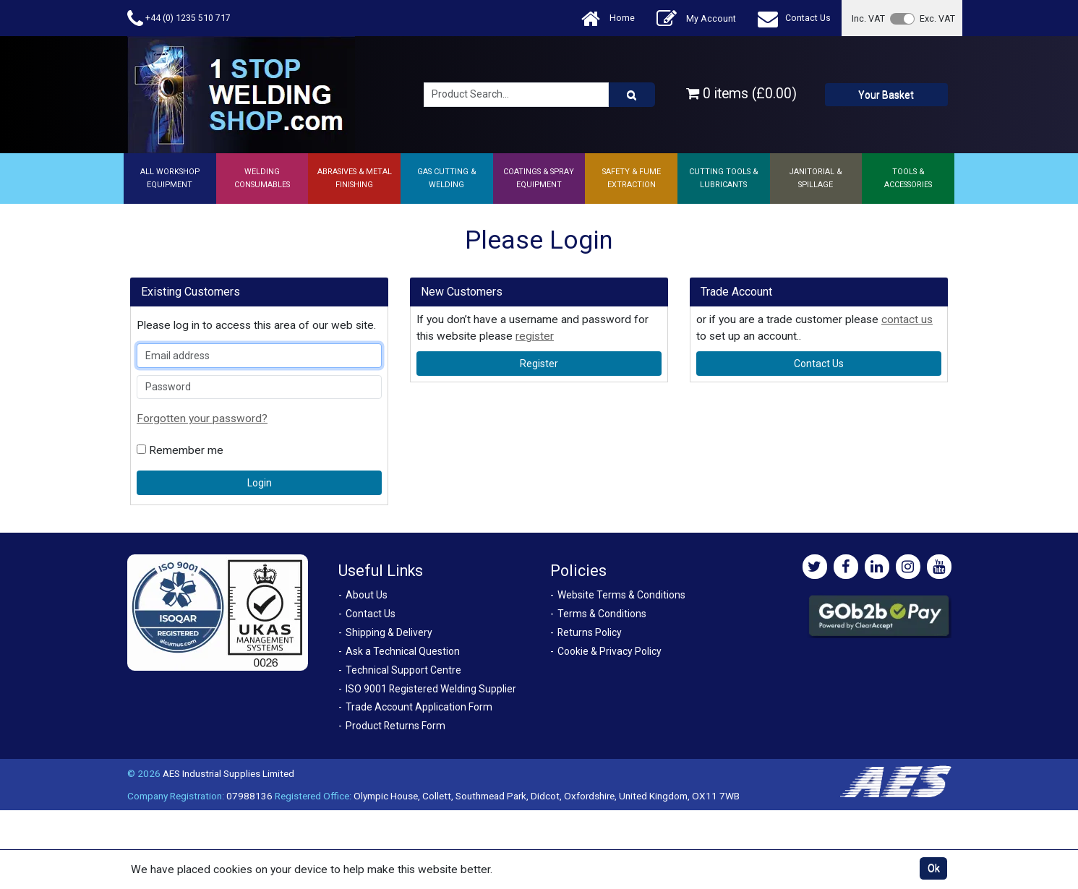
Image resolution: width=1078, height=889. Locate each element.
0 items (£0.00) (741, 93)
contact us (907, 319)
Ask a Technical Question (403, 651)
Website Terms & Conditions (621, 595)
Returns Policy (589, 632)
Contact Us (794, 18)
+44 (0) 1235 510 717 (179, 18)
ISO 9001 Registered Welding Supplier (431, 689)
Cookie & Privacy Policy (609, 651)
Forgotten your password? (202, 418)
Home (608, 18)
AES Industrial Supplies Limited (228, 773)
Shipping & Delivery (389, 632)
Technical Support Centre (403, 670)
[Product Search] (632, 94)
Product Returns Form (395, 725)
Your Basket (886, 94)
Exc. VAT (937, 18)
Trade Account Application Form (419, 707)
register (535, 336)
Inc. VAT (868, 18)
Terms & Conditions (601, 613)
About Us (367, 595)
